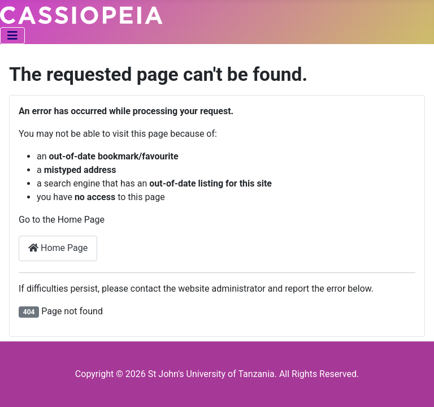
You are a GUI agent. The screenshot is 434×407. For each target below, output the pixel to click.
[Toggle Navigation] (12, 35)
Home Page (58, 248)
